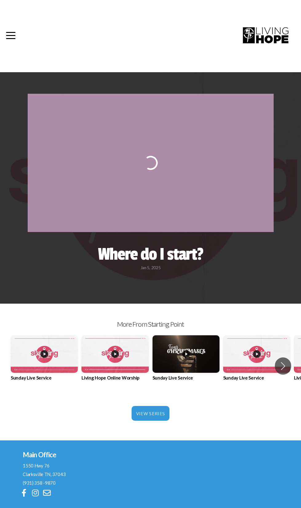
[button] (283, 366)
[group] (44, 362)
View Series (150, 413)
